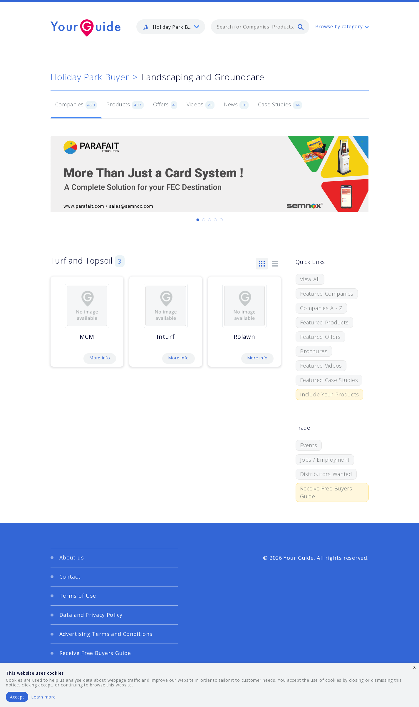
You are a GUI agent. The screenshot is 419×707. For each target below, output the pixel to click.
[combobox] (260, 26)
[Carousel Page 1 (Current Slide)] (197, 219)
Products (124, 105)
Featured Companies (326, 293)
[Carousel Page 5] (221, 219)
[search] (300, 26)
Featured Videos (321, 365)
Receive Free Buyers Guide (326, 492)
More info (99, 358)
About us (71, 557)
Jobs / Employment (324, 459)
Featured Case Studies (329, 379)
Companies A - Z (321, 307)
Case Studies (280, 105)
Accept (17, 697)
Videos (200, 105)
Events (308, 445)
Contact (70, 576)
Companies (76, 105)
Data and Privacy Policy (91, 614)
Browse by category (339, 26)
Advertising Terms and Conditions (105, 633)
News (236, 105)
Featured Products (324, 322)
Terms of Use (77, 595)
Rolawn (244, 337)
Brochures (313, 351)
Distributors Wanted (326, 474)
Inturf (166, 337)
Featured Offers (320, 336)
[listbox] (170, 26)
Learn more (43, 697)
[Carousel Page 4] (215, 219)
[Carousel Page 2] (203, 219)
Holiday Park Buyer (90, 77)
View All (310, 279)
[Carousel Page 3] (209, 219)
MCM (87, 337)
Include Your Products (329, 394)
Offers (165, 105)
